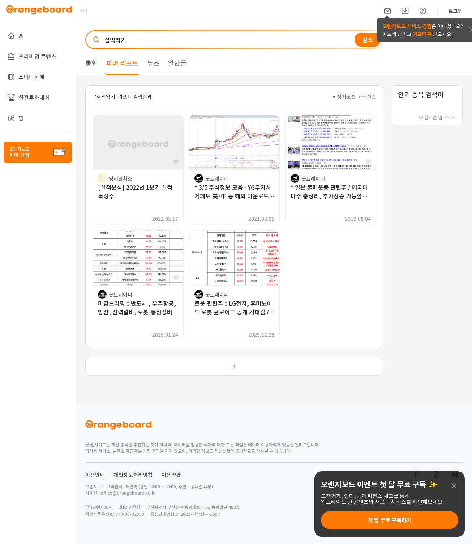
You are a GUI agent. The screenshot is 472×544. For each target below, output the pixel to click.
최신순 (367, 96)
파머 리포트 (122, 63)
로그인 (456, 10)
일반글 (177, 63)
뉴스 (153, 63)
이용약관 (171, 474)
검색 (367, 39)
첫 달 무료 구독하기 (390, 520)
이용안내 (95, 474)
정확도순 (344, 96)
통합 (91, 63)
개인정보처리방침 (133, 474)
